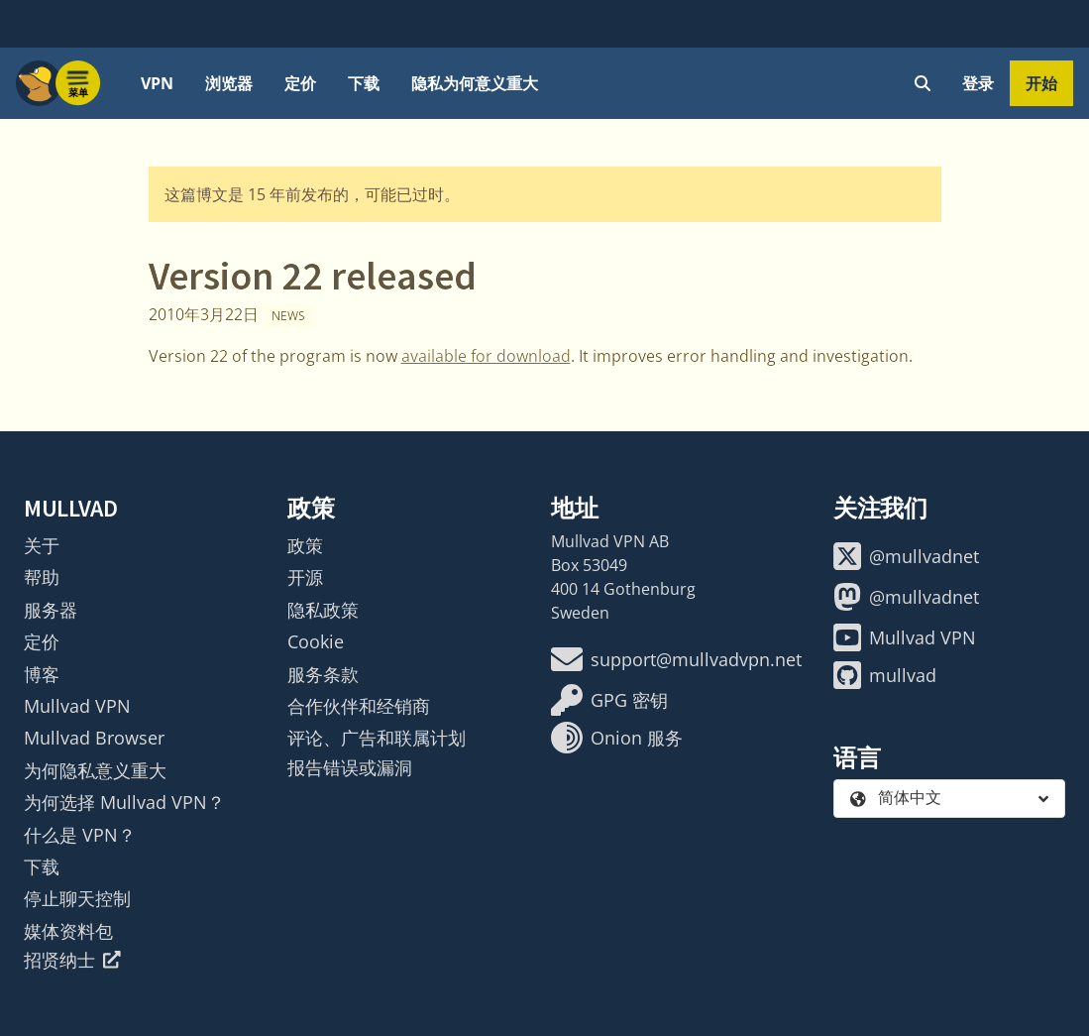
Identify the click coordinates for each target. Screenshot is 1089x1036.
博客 (41, 674)
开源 (305, 577)
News (288, 315)
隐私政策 (323, 610)
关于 (41, 545)
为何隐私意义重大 (95, 770)
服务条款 (323, 674)
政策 (305, 545)
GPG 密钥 (609, 700)
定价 (300, 83)
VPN (157, 83)
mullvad (884, 675)
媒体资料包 (68, 931)
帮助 (41, 577)
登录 (978, 83)
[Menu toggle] (78, 83)
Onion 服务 (617, 737)
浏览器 (229, 83)
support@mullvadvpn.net (676, 659)
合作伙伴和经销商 (358, 706)
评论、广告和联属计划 (376, 737)
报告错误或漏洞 (349, 767)
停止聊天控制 (77, 898)
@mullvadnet (906, 556)
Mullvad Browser (94, 737)
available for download (486, 356)
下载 (364, 83)
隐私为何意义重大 (474, 83)
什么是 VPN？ (80, 835)
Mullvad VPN (77, 706)
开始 (1041, 83)
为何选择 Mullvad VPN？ (124, 802)
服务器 (50, 610)
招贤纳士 (72, 960)
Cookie (315, 641)
